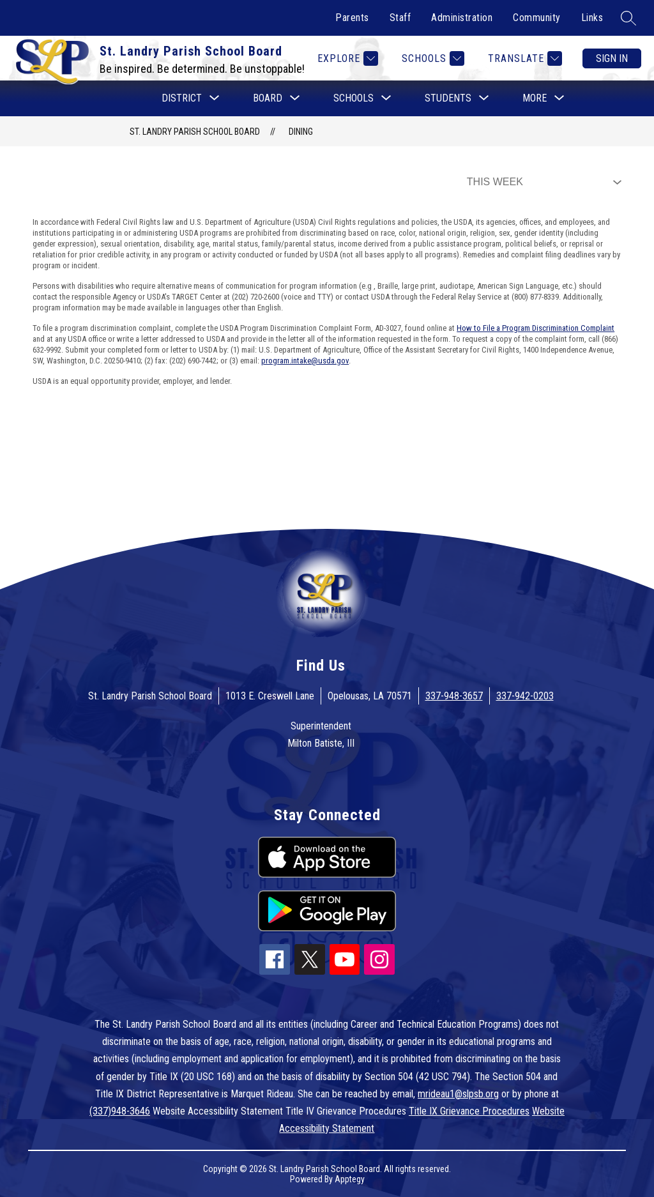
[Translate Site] (523, 58)
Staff (400, 17)
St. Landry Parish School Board (195, 131)
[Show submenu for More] (534, 98)
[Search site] (628, 18)
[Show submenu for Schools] (353, 98)
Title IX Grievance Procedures (469, 1111)
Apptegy (350, 1179)
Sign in (612, 58)
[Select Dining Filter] (541, 182)
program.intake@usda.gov (305, 360)
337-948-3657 (454, 696)
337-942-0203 (525, 696)
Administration (461, 17)
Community (537, 17)
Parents (352, 17)
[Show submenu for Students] (448, 98)
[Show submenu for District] (182, 98)
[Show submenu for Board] (267, 98)
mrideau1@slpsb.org (458, 1094)
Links (592, 17)
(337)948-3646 (119, 1111)
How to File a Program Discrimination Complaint (535, 328)
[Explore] (346, 58)
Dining (301, 131)
